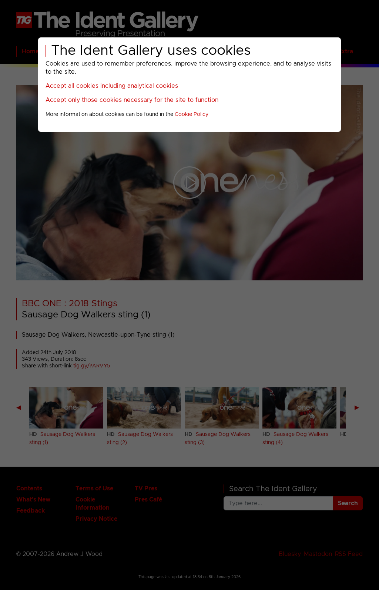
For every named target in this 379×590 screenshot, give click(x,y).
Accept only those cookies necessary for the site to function (132, 100)
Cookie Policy (191, 114)
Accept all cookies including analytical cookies (112, 86)
